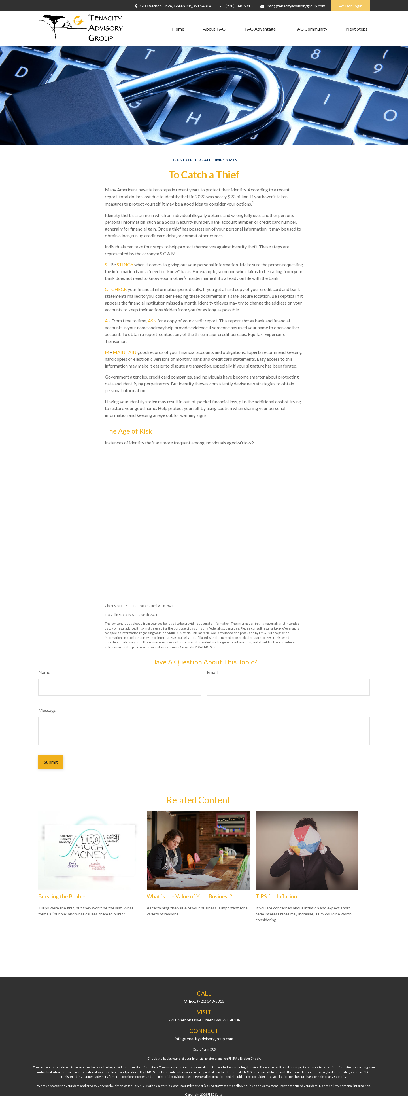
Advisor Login (350, 5)
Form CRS (209, 1049)
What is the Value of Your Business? (189, 896)
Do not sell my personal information (344, 1085)
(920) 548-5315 (235, 5)
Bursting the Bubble (61, 896)
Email (212, 672)
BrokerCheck (250, 1058)
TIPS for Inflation (276, 896)
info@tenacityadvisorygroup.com (292, 5)
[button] (178, 29)
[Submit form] (50, 762)
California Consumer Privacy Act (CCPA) (185, 1085)
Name (44, 672)
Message (47, 710)
